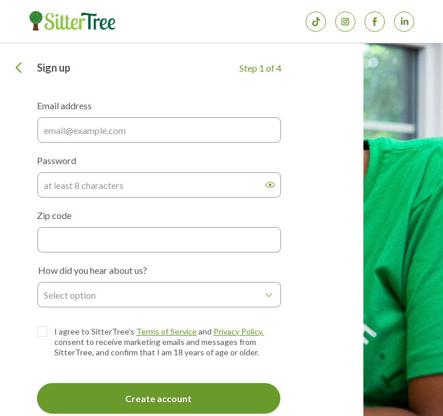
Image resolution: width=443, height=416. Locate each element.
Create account (158, 398)
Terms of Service (166, 331)
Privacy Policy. (238, 331)
